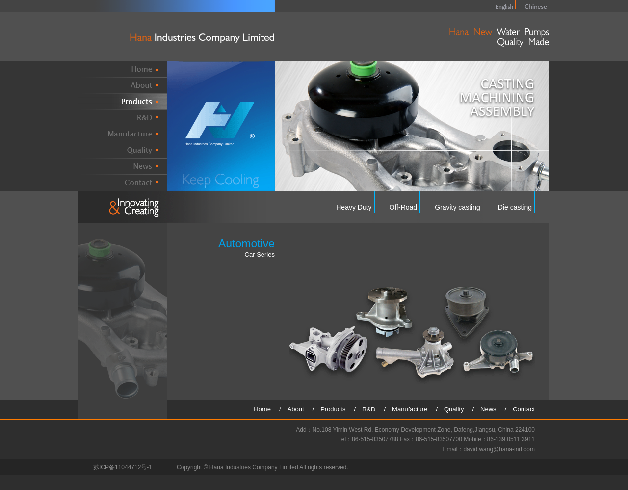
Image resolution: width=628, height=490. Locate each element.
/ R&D (368, 409)
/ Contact (520, 409)
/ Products (332, 409)
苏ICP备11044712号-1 (122, 467)
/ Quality (453, 409)
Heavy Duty (353, 207)
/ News (487, 409)
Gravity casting (457, 207)
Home (265, 409)
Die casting (515, 207)
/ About (295, 409)
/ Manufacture (409, 409)
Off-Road (404, 207)
